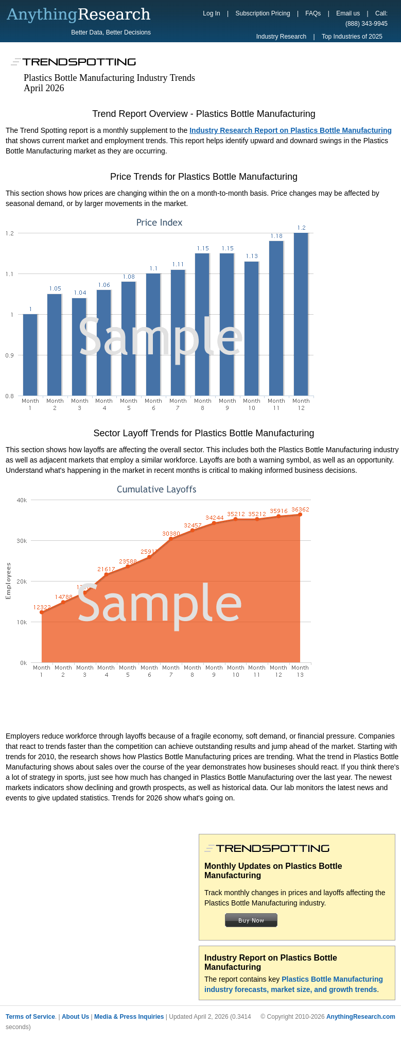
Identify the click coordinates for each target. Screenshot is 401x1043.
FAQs (313, 13)
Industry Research (281, 36)
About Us (75, 1016)
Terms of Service (30, 1016)
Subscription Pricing (263, 13)
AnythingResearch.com (360, 1016)
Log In (211, 13)
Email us (348, 13)
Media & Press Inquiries (129, 1016)
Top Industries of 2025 (352, 36)
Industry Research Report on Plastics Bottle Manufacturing (290, 130)
